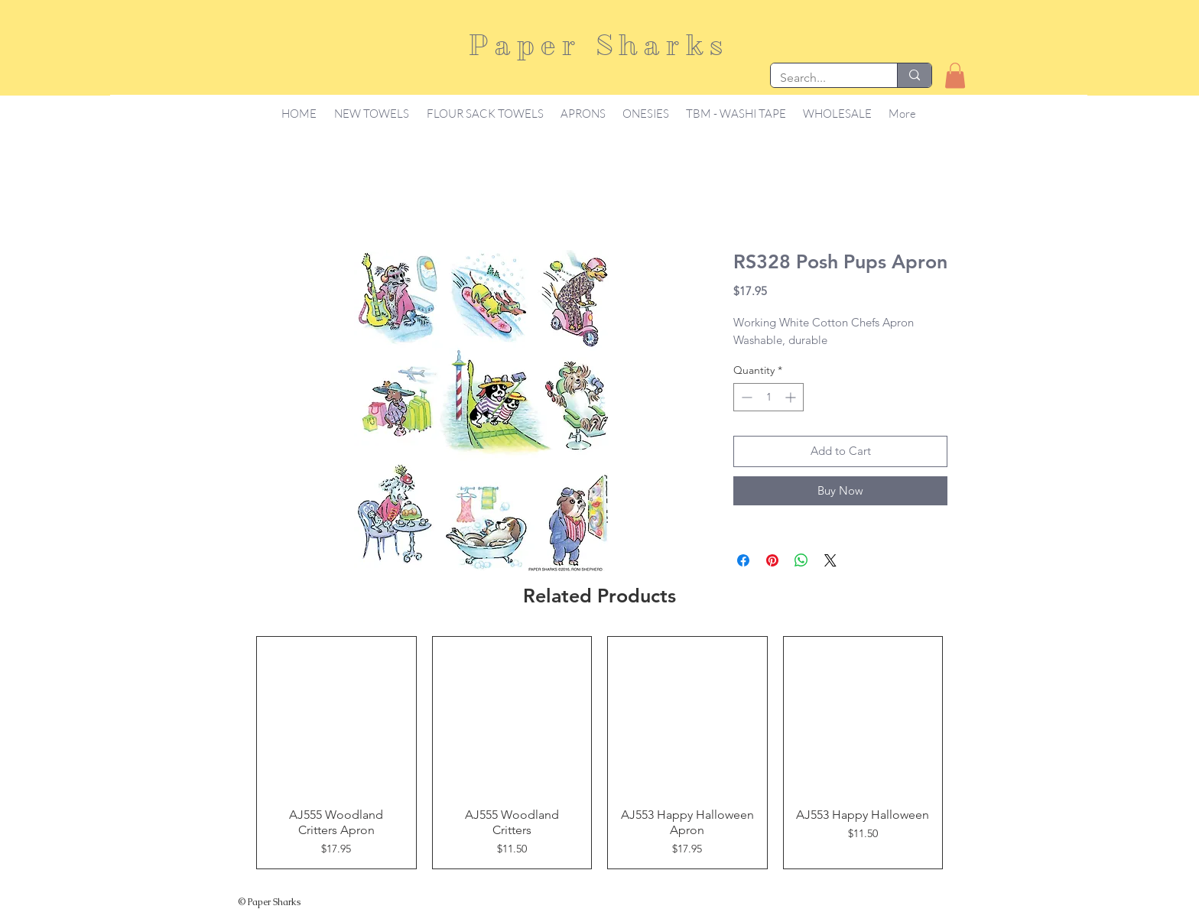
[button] (955, 75)
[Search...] (822, 78)
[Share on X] (830, 560)
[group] (599, 753)
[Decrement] (745, 397)
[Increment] (791, 397)
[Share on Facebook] (743, 560)
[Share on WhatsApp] (801, 560)
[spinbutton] (768, 397)
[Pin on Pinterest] (772, 560)
